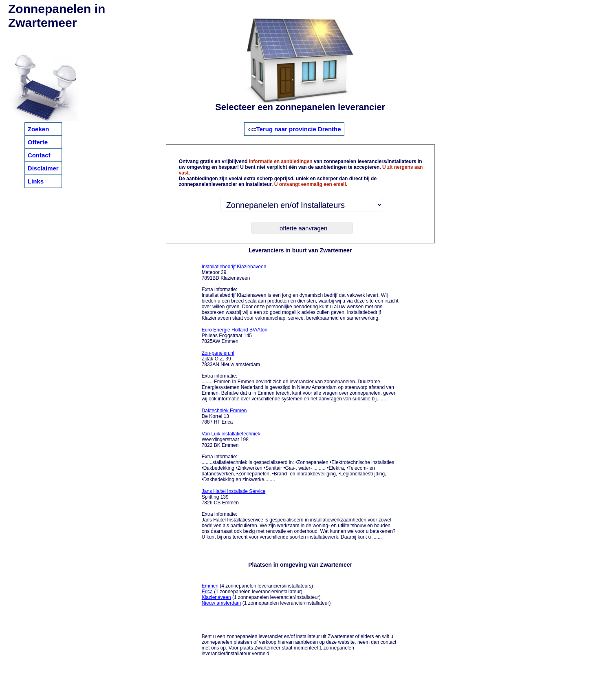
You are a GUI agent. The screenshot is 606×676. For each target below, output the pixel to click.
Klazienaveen (216, 597)
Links (36, 181)
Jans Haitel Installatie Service (234, 491)
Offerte (38, 142)
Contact (39, 155)
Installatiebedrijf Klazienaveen (234, 267)
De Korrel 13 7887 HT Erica (224, 416)
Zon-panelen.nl (218, 353)
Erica (207, 591)
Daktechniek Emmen (224, 410)
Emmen (210, 586)
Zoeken (38, 129)
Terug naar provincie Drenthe (298, 129)
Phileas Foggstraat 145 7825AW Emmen (234, 335)
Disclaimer (43, 168)
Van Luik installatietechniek (231, 434)
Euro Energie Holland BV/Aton (234, 330)
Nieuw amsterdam (221, 603)
